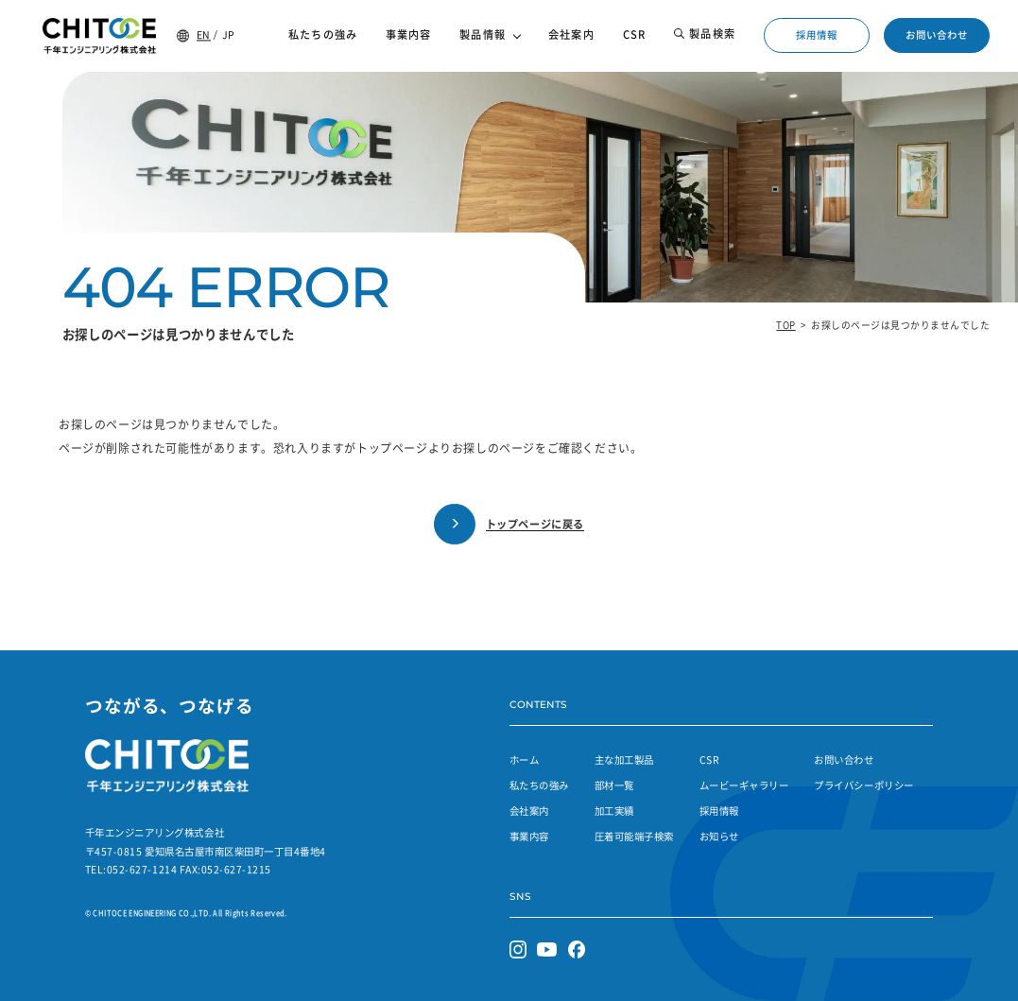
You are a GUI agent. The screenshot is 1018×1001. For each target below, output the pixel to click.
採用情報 (816, 34)
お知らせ (719, 836)
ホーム (524, 759)
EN (204, 34)
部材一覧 (614, 785)
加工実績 (614, 810)
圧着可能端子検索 (634, 836)
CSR (709, 759)
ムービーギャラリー (744, 785)
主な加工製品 (624, 759)
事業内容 (529, 836)
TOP (785, 325)
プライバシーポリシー (863, 785)
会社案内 (529, 810)
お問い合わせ (937, 34)
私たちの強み (539, 785)
